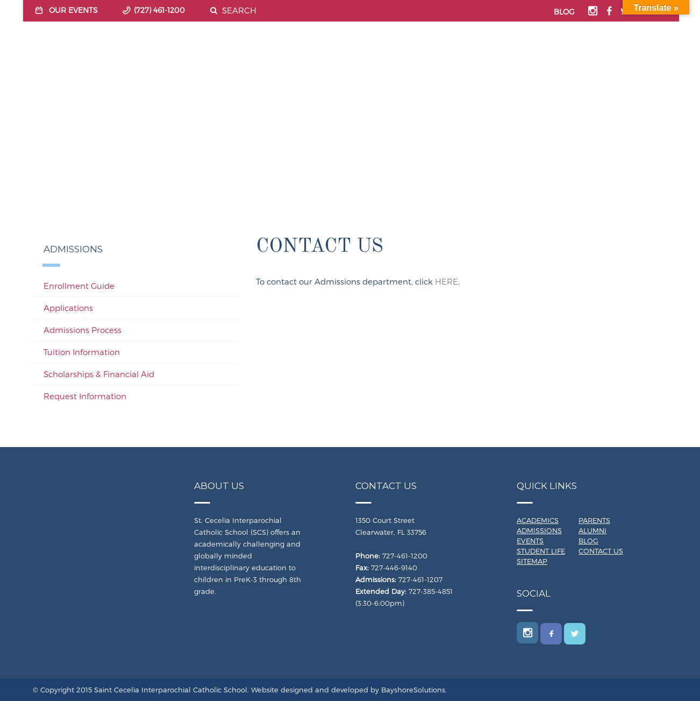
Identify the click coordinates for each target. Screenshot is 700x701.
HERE (446, 281)
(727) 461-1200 (159, 10)
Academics (538, 520)
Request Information (85, 396)
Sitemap (532, 561)
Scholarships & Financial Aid (99, 374)
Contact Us (600, 551)
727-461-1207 (420, 579)
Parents (594, 520)
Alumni (592, 530)
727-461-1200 (404, 555)
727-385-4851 (431, 591)
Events (530, 540)
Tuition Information (82, 352)
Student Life (541, 551)
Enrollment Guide (79, 286)
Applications (68, 308)
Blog (588, 540)
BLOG (564, 11)
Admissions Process (83, 330)
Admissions (539, 530)
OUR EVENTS (73, 10)
